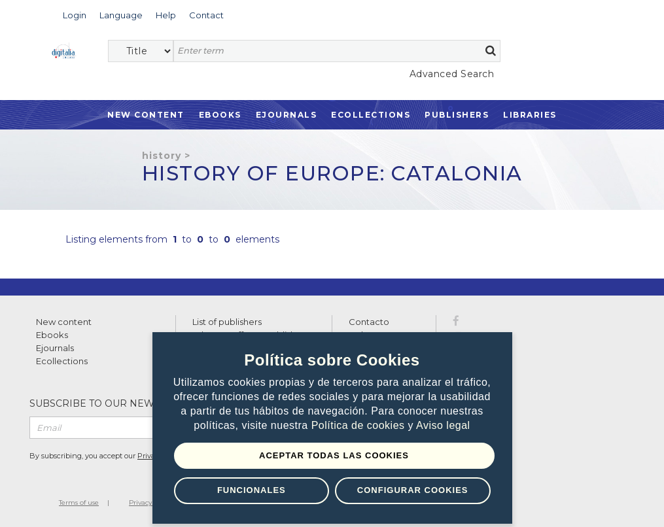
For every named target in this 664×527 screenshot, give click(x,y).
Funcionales (251, 490)
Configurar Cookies (412, 490)
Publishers (457, 115)
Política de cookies (359, 425)
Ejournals (286, 115)
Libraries (530, 115)
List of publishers (227, 321)
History (161, 156)
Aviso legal (443, 425)
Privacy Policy (151, 502)
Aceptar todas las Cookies (334, 455)
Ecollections (370, 115)
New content (64, 321)
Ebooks (220, 115)
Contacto (369, 321)
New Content (145, 115)
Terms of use (79, 502)
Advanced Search (452, 74)
